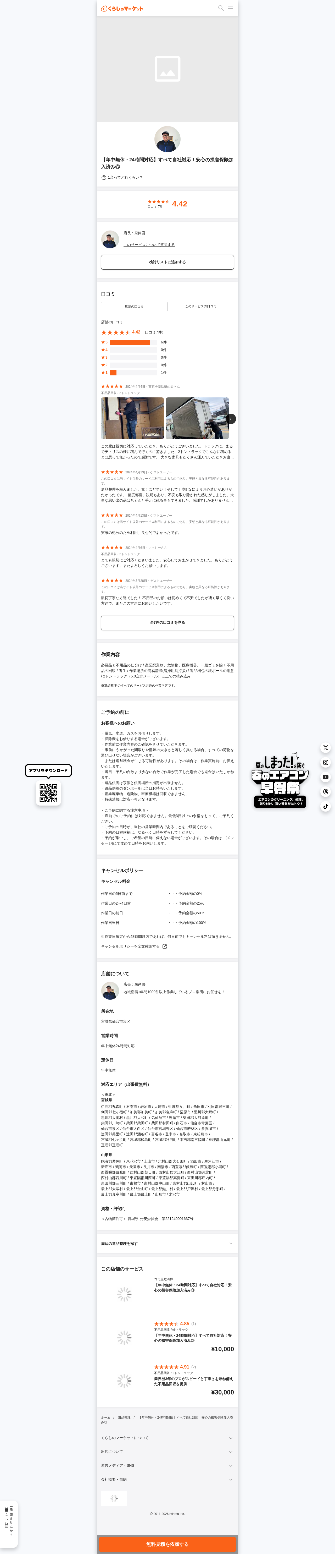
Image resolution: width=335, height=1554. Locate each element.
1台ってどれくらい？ (122, 177)
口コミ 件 (155, 207)
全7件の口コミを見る (167, 622)
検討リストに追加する (167, 262)
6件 (164, 342)
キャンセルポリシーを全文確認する (134, 946)
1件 (164, 372)
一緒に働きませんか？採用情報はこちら (8, 1520)
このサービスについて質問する (149, 245)
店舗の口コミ (134, 306)
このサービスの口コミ (200, 306)
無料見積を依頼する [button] (167, 1544)
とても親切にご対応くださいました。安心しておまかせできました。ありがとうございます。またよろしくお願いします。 (167, 563)
